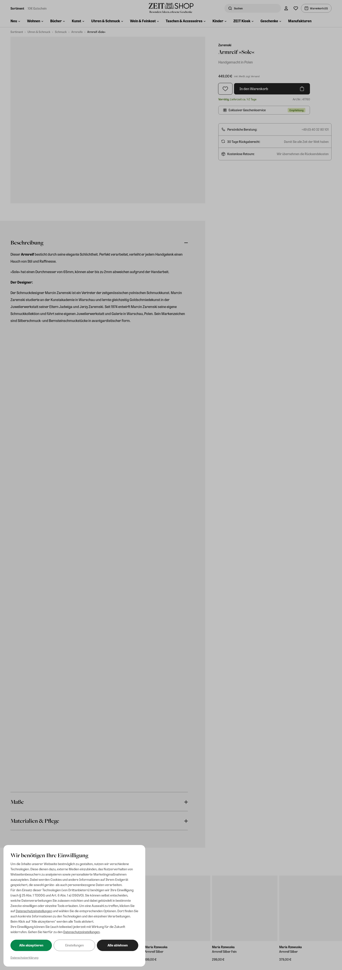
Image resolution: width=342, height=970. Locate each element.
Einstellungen (74, 945)
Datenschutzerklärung (24, 957)
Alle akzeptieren (31, 945)
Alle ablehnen (118, 945)
